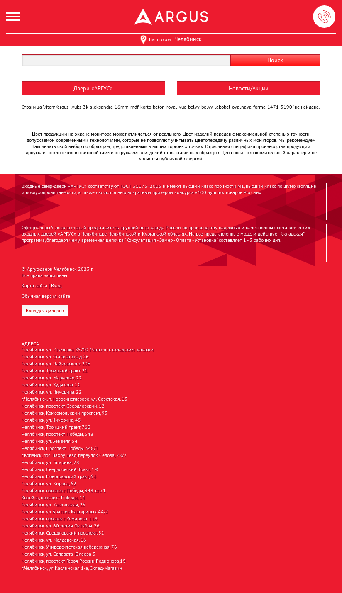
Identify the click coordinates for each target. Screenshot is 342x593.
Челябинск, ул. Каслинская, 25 (54, 505)
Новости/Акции (249, 88)
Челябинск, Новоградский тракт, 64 (59, 476)
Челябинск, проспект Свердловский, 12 (63, 406)
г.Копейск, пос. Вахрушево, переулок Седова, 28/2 (74, 455)
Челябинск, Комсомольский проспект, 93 (64, 413)
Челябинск (188, 39)
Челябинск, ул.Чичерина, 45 (51, 420)
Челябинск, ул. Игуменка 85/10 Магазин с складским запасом (88, 349)
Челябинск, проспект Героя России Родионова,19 (74, 561)
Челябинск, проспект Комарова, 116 (60, 519)
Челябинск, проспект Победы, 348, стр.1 (64, 490)
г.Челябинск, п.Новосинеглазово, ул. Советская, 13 (74, 399)
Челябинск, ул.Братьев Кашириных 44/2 (65, 512)
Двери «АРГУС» (93, 88)
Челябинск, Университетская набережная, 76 (69, 547)
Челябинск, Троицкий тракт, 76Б (56, 427)
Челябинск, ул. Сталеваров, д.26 (55, 357)
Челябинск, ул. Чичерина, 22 (52, 392)
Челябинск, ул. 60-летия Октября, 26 (61, 526)
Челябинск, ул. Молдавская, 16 (54, 540)
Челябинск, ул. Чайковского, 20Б (56, 364)
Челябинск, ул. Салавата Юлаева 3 (58, 554)
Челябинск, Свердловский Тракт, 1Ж (60, 469)
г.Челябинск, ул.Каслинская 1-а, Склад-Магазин (72, 568)
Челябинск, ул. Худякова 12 (51, 385)
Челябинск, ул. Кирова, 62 (49, 483)
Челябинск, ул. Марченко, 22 (52, 378)
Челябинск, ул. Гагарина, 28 (50, 462)
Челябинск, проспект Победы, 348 (57, 434)
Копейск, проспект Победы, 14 (53, 498)
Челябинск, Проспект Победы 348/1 (60, 448)
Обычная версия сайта (46, 296)
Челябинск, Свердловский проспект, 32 (63, 533)
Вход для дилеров (45, 310)
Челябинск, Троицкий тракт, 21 (55, 371)
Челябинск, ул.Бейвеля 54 (50, 441)
